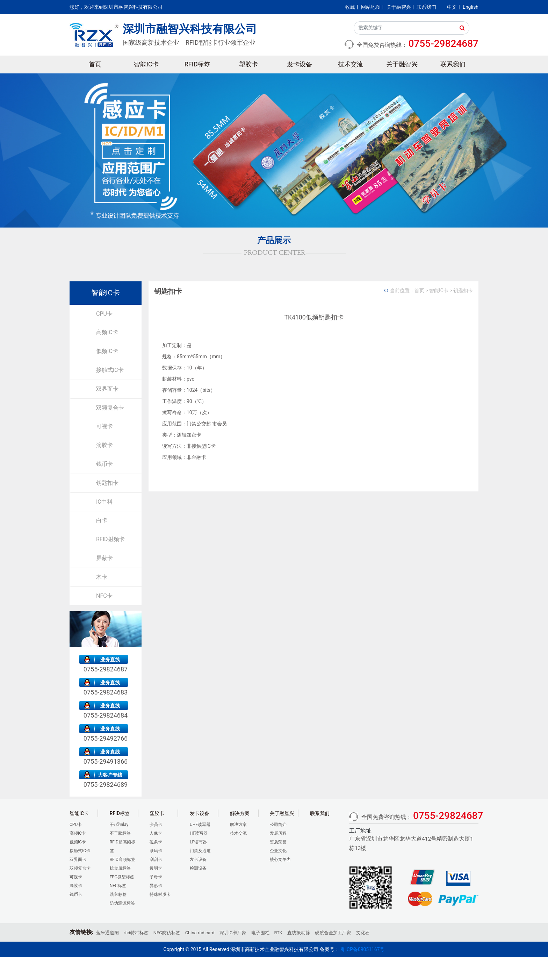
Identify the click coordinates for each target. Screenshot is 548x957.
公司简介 (278, 824)
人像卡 (156, 833)
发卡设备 (299, 64)
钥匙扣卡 (107, 483)
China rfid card (200, 932)
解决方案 (238, 824)
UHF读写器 (200, 824)
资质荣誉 (278, 842)
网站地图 (371, 7)
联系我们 (426, 7)
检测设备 (198, 868)
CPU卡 (104, 313)
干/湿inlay (119, 824)
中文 (452, 7)
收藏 (350, 7)
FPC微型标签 (122, 877)
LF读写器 (198, 842)
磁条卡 (156, 842)
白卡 (101, 520)
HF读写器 (199, 833)
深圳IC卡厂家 (232, 932)
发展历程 (278, 833)
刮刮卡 (156, 859)
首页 (95, 64)
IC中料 (104, 501)
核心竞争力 (280, 859)
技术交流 (350, 64)
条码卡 (156, 850)
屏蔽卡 (104, 558)
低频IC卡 (107, 351)
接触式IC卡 (110, 370)
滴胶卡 (104, 445)
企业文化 (278, 850)
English (470, 7)
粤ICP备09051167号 (362, 949)
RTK (278, 932)
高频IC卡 (107, 332)
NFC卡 (104, 595)
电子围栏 (260, 932)
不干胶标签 (120, 833)
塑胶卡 (248, 64)
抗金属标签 (120, 868)
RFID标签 (197, 64)
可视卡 (104, 426)
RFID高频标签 (122, 859)
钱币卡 (104, 464)
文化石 (363, 932)
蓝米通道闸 (107, 932)
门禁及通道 (200, 850)
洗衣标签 (118, 894)
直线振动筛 (298, 932)
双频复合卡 (110, 407)
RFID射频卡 (110, 539)
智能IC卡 (146, 64)
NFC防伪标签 (166, 932)
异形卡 (156, 885)
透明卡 (156, 868)
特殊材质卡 (160, 894)
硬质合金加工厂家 (333, 932)
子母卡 (156, 877)
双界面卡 (107, 389)
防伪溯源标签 (122, 903)
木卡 (101, 577)
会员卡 (156, 824)
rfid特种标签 (136, 932)
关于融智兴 (399, 7)
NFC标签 (118, 885)
